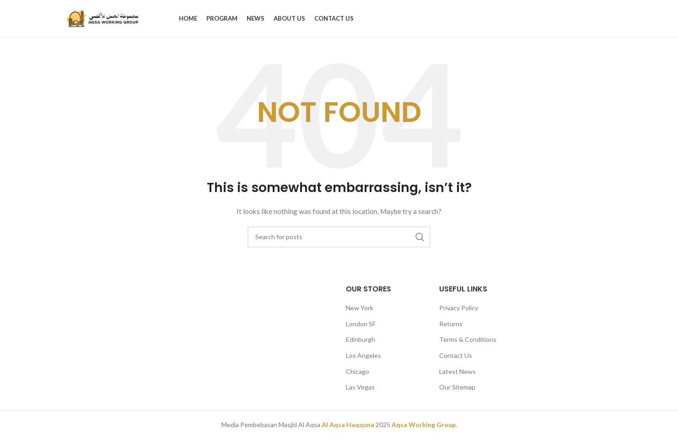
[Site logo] (103, 18)
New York (359, 308)
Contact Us (455, 355)
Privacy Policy (458, 308)
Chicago (357, 371)
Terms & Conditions (467, 339)
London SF (361, 324)
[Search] (339, 236)
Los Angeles (363, 355)
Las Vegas (360, 387)
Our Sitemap (457, 387)
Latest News (457, 371)
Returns (451, 324)
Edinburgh (360, 339)
